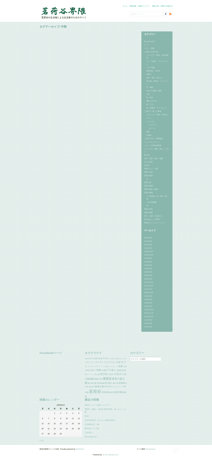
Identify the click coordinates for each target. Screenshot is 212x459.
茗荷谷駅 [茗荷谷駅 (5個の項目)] (106, 392)
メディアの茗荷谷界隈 (152, 145)
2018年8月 (148, 262)
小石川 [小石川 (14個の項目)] (117, 374)
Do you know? (149, 41)
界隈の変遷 (148, 186)
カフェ (148, 118)
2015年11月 (148, 313)
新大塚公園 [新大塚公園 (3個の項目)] (92, 383)
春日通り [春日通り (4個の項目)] (108, 383)
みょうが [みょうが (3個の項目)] (122, 359)
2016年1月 (148, 306)
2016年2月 (148, 303)
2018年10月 (148, 255)
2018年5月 (148, 272)
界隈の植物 (148, 193)
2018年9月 (148, 258)
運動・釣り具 (151, 101)
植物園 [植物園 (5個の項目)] (122, 383)
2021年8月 (148, 241)
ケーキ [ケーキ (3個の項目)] (90, 366)
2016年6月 (148, 299)
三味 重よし (89, 433)
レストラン (150, 122)
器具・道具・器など (154, 78)
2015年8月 (148, 323)
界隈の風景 (148, 213)
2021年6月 (148, 245)
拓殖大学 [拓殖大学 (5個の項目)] (98, 379)
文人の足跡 (148, 162)
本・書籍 (149, 87)
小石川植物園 (151, 202)
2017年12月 (148, 282)
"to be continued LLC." (110, 455)
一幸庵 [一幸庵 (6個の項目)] (119, 366)
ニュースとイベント (151, 142)
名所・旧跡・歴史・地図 (153, 159)
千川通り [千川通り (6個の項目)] (111, 370)
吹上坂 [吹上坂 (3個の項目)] (97, 374)
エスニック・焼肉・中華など (157, 115)
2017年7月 (148, 289)
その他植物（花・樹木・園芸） (156, 197)
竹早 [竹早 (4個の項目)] (106, 387)
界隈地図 (132, 6)
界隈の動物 (148, 176)
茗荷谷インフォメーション (154, 223)
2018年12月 (148, 251)
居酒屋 (148, 135)
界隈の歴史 (148, 209)
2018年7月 (148, 265)
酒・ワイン (150, 104)
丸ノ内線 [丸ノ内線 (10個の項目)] (96, 370)
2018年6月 (148, 269)
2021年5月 (148, 248)
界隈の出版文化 (167, 6)
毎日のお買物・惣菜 (154, 91)
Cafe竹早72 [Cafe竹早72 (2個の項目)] (89, 358)
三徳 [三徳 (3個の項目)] (125, 366)
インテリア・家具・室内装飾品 (157, 56)
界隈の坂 (147, 182)
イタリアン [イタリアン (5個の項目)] (90, 362)
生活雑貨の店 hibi (92, 424)
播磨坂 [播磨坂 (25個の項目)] (107, 378)
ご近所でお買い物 (151, 52)
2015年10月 (148, 317)
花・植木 (149, 98)
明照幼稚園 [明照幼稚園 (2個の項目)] (101, 383)
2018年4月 (148, 275)
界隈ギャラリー (144, 6)
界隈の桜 (155, 6)
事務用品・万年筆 (153, 71)
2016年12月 (148, 293)
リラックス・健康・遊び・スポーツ (157, 150)
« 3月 (41, 441)
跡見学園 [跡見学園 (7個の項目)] (118, 392)
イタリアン (152, 125)
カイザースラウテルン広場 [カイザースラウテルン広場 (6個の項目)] (108, 362)
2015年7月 (148, 327)
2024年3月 (148, 238)
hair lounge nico (91, 437)
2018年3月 (148, 279)
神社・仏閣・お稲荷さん (153, 216)
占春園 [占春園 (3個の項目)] (118, 370)
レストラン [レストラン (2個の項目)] (112, 366)
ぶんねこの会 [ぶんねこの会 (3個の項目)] (113, 359)
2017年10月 (148, 286)
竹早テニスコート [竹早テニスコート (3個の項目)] (115, 387)
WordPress (80, 449)
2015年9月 (148, 320)
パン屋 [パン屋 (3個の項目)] (105, 366)
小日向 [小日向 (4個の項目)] (110, 374)
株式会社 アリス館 (92, 428)
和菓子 (148, 74)
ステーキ (151, 128)
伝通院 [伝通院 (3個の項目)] (104, 370)
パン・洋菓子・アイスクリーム (157, 62)
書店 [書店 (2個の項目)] (114, 383)
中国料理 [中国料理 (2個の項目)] (88, 370)
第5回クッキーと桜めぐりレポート (98, 405)
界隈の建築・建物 (151, 189)
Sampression (151, 449)
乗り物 (146, 155)
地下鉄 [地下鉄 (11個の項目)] (103, 374)
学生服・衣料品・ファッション (157, 82)
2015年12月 (148, 310)
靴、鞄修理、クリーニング (156, 108)
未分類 (146, 165)
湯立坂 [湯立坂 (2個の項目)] (91, 387)
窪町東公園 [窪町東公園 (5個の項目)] (99, 386)
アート (146, 45)
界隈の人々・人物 (151, 169)
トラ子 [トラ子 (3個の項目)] (95, 366)
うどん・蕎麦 (149, 48)
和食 (148, 132)
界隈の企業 (148, 172)
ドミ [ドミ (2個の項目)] (100, 366)
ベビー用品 (150, 68)
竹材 (148, 94)
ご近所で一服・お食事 (152, 111)
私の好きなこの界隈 (151, 219)
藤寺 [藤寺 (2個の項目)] (111, 392)
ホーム (125, 6)
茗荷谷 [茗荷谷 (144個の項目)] (95, 391)
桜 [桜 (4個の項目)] (117, 383)
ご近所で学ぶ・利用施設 (153, 139)
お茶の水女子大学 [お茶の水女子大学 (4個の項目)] (100, 358)
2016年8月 (148, 296)
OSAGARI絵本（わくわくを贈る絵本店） (100, 420)
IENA (87, 416)
